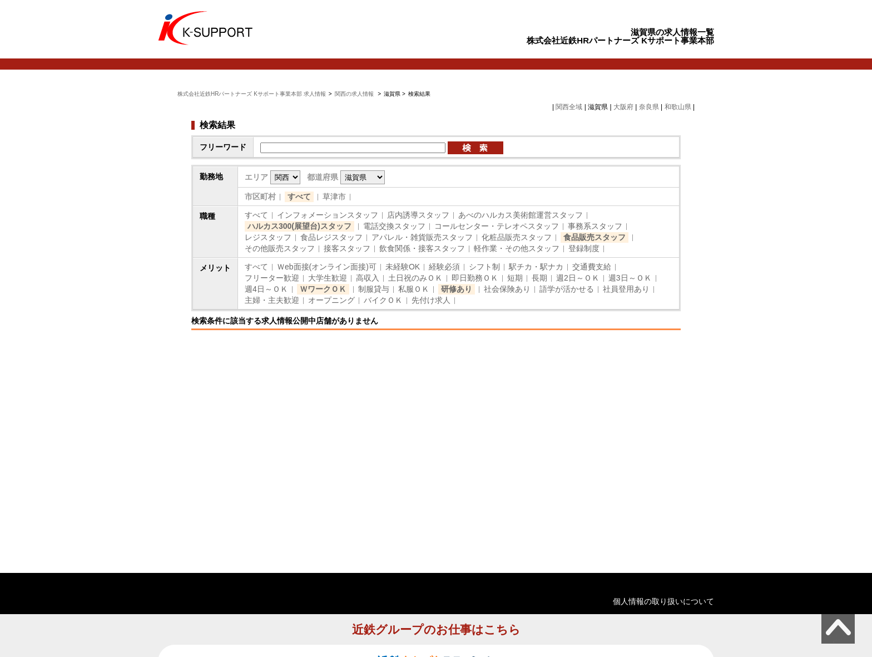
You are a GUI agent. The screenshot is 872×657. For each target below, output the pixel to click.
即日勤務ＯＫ (475, 277)
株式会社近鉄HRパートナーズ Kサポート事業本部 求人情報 (251, 94)
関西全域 (569, 107)
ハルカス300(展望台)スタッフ (299, 226)
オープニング (331, 300)
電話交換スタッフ (394, 226)
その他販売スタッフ (280, 248)
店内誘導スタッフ (418, 214)
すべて (299, 196)
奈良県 (649, 107)
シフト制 (484, 266)
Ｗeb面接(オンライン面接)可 (326, 266)
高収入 (367, 277)
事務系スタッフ (595, 226)
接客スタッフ (347, 248)
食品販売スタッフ (594, 237)
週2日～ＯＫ (578, 277)
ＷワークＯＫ (323, 289)
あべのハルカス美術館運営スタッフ (520, 214)
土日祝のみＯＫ (415, 277)
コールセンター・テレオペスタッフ (496, 226)
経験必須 (444, 266)
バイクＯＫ (383, 300)
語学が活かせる (566, 289)
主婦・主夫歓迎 (272, 300)
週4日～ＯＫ (266, 289)
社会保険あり (507, 289)
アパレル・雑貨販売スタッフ (422, 237)
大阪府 (623, 107)
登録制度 (584, 248)
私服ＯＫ (413, 289)
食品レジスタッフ (331, 237)
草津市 (334, 196)
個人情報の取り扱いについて (663, 601)
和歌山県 (678, 107)
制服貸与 (373, 289)
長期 (539, 277)
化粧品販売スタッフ (517, 237)
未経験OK (402, 266)
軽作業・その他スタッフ (516, 248)
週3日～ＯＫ (630, 277)
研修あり (456, 289)
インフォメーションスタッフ (327, 214)
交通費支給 (591, 266)
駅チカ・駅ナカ (536, 266)
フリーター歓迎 (272, 277)
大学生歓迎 (327, 277)
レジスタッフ (268, 237)
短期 (515, 277)
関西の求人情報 (355, 94)
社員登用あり (626, 289)
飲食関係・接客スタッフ (422, 248)
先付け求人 (431, 300)
